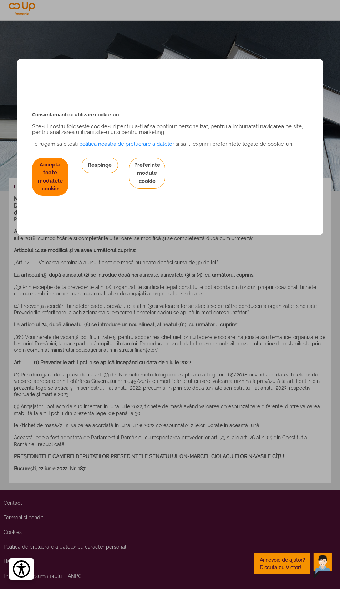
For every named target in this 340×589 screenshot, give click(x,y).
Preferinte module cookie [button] (147, 173)
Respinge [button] (100, 165)
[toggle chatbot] (293, 563)
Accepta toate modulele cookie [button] (50, 176)
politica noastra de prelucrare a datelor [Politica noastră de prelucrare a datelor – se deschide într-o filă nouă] (126, 144)
